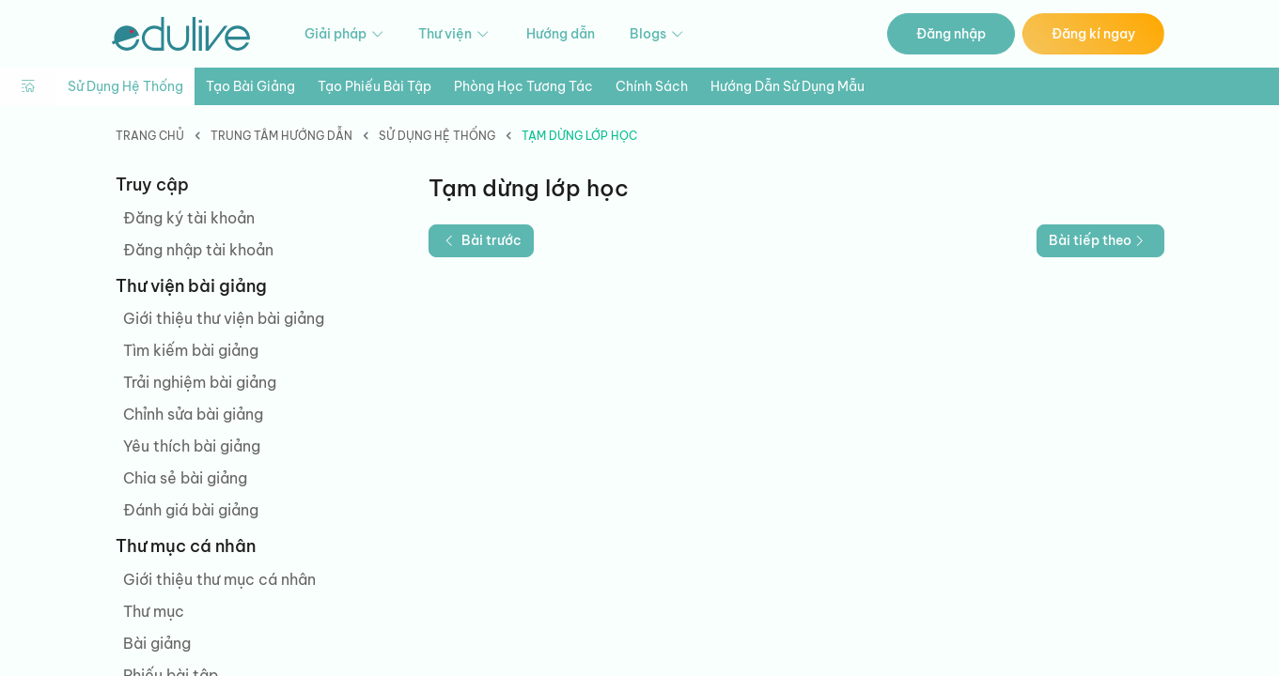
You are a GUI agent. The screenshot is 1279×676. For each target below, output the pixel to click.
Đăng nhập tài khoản (198, 249)
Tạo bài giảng (250, 86)
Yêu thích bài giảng (191, 446)
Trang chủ (150, 136)
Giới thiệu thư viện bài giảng (223, 318)
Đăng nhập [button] (951, 33)
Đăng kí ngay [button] (1093, 33)
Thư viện (454, 34)
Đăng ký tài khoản (189, 217)
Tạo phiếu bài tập (374, 86)
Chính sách (652, 86)
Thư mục (153, 611)
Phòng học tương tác (523, 86)
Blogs (658, 34)
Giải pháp (345, 34)
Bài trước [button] (481, 240)
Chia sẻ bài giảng (185, 478)
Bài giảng (157, 643)
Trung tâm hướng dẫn (281, 136)
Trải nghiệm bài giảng (199, 382)
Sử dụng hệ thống (125, 86)
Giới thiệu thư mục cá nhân (219, 579)
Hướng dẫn (560, 33)
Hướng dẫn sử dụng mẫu (787, 86)
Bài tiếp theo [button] (1098, 240)
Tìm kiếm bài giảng (190, 350)
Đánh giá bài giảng (190, 509)
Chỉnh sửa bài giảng (193, 414)
